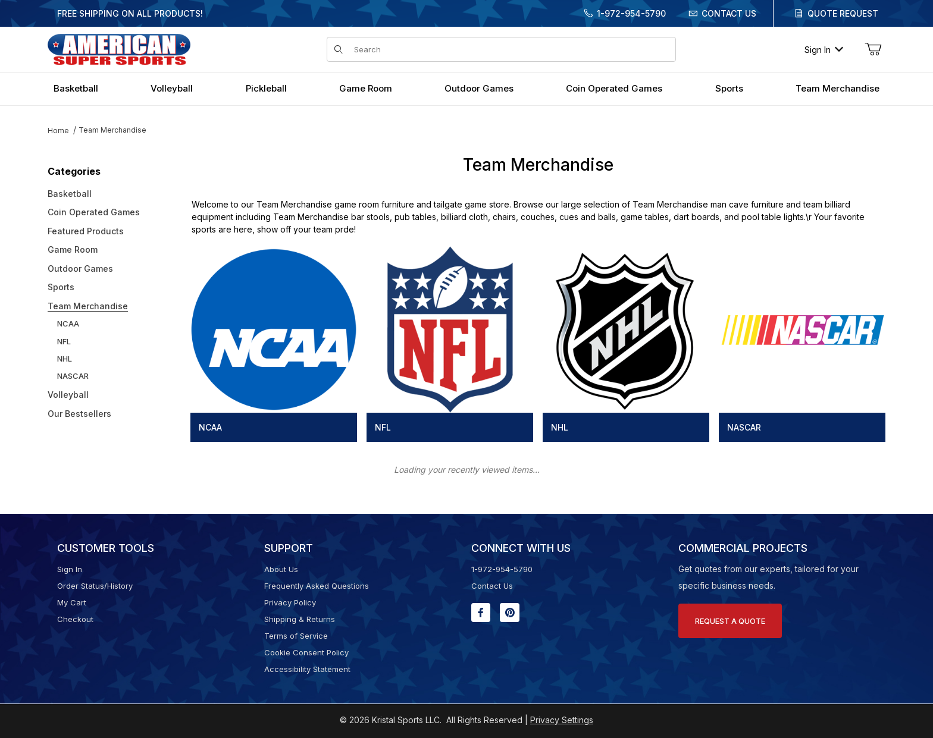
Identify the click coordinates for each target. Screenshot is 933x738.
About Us (281, 569)
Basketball (70, 194)
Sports (61, 287)
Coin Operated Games (94, 212)
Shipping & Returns (299, 619)
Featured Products (86, 231)
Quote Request (842, 13)
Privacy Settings (561, 720)
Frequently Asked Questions (316, 586)
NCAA (68, 323)
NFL (64, 341)
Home (58, 130)
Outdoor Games (80, 268)
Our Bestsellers (79, 414)
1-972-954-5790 (631, 13)
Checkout (75, 619)
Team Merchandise (112, 129)
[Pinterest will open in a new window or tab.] (509, 612)
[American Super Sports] (119, 48)
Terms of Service (296, 635)
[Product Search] (511, 49)
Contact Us (729, 13)
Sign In (823, 50)
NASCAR (73, 376)
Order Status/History (95, 586)
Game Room (73, 249)
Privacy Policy (290, 602)
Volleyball (68, 395)
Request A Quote (730, 621)
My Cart (71, 602)
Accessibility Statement (307, 669)
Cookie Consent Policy (306, 652)
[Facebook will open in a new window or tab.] (480, 612)
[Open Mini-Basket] (872, 49)
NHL (64, 358)
